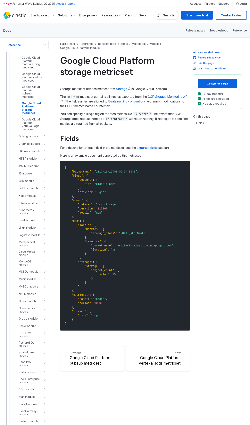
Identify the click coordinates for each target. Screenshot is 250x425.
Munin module (28, 279)
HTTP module (28, 158)
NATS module (27, 294)
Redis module (27, 372)
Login (241, 3)
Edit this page (203, 63)
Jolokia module (28, 188)
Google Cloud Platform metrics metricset (32, 77)
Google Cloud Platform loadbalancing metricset (31, 62)
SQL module (26, 389)
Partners (209, 3)
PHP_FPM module (25, 334)
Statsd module (28, 404)
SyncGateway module (28, 413)
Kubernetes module (26, 211)
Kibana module (28, 203)
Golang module (28, 136)
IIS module (25, 173)
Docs (143, 15)
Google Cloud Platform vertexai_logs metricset (31, 124)
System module (28, 421)
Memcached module (27, 244)
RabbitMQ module (25, 363)
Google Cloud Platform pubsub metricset (31, 91)
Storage (121, 89)
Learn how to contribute (209, 68)
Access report (65, 3)
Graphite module (29, 143)
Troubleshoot (219, 30)
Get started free (217, 84)
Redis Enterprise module (29, 380)
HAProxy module (29, 151)
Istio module (26, 180)
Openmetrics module (27, 310)
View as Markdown (207, 52)
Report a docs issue (207, 57)
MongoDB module (25, 263)
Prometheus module (26, 354)
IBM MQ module (29, 166)
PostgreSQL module (26, 344)
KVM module (27, 220)
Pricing (130, 15)
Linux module (27, 227)
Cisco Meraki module (27, 253)
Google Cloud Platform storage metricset (31, 108)
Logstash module (30, 235)
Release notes (195, 30)
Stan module (27, 396)
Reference (239, 30)
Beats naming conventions (127, 101)
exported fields (147, 148)
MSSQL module (28, 271)
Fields (200, 123)
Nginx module (28, 301)
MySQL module (28, 286)
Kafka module (28, 195)
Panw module (27, 326)
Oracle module (28, 318)
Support (223, 3)
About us (195, 3)
